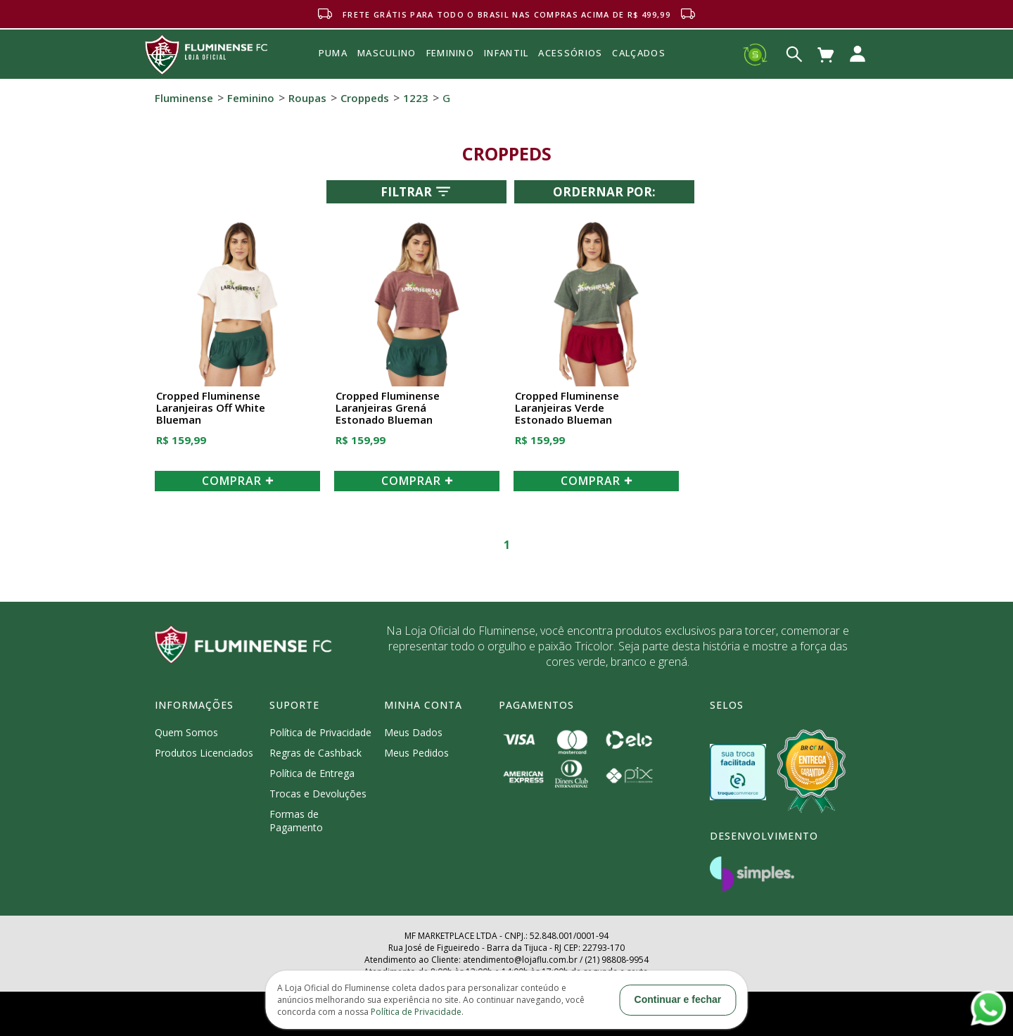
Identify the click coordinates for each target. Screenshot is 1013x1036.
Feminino (250, 98)
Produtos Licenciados (204, 752)
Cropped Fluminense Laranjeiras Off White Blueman (210, 408)
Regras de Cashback (315, 752)
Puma (333, 68)
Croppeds (364, 98)
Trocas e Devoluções (318, 793)
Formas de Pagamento (296, 820)
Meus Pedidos (416, 752)
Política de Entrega (312, 773)
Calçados (638, 52)
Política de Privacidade (320, 732)
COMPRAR (238, 480)
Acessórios (570, 83)
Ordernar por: (604, 192)
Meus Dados (413, 732)
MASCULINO (386, 52)
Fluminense (184, 98)
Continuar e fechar (678, 999)
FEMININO (450, 52)
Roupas (307, 98)
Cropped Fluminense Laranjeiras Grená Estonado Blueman (388, 408)
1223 (415, 98)
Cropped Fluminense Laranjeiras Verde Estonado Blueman (567, 408)
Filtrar (417, 191)
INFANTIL (506, 52)
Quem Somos (186, 732)
